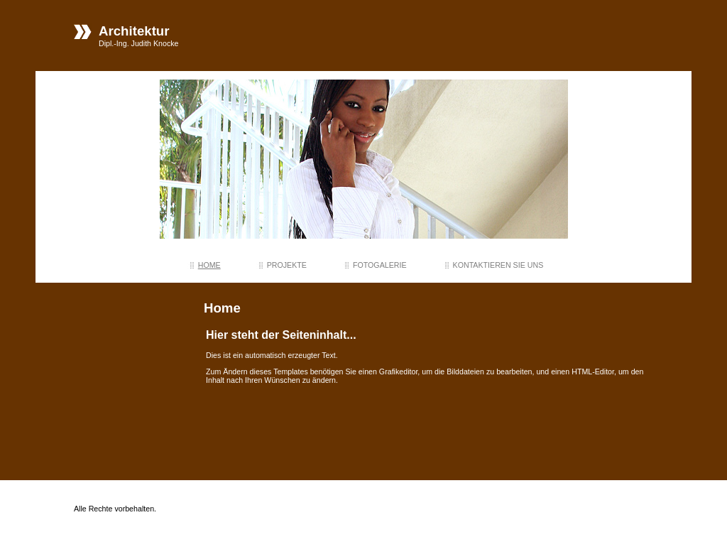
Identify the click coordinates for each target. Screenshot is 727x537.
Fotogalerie (380, 265)
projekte (287, 265)
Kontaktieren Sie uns (498, 265)
